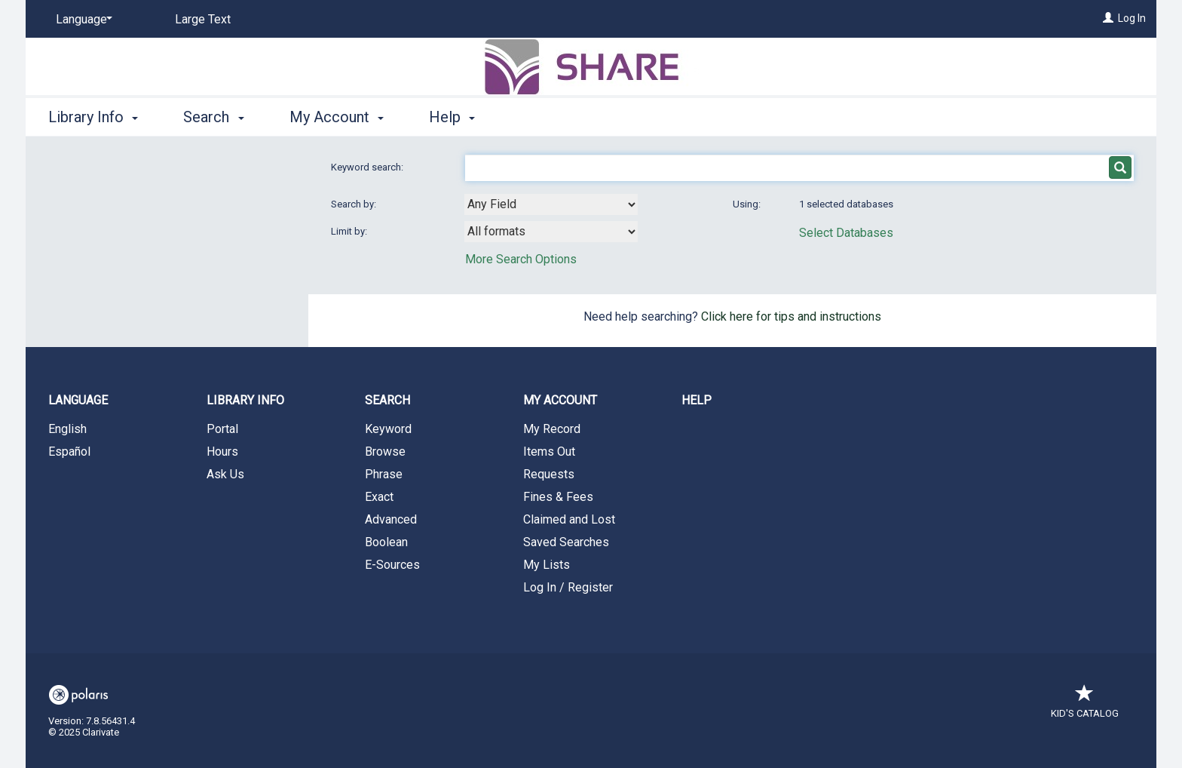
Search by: (354, 204)
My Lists (546, 565)
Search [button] (213, 117)
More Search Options (521, 259)
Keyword (388, 429)
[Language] (81, 20)
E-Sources (392, 565)
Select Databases (846, 233)
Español (69, 451)
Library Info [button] (93, 117)
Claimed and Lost (569, 519)
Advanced (391, 519)
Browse (385, 451)
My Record (551, 429)
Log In (1132, 18)
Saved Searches (566, 542)
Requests (548, 474)
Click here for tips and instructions (791, 316)
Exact (379, 497)
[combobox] (551, 204)
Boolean (386, 542)
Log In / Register (568, 587)
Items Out (549, 451)
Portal (222, 429)
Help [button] (452, 117)
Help (696, 400)
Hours (222, 451)
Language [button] (78, 400)
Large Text (203, 19)
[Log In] (1108, 18)
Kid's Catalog (1085, 706)
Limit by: (350, 231)
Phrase (384, 474)
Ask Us (225, 474)
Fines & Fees (558, 497)
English (67, 429)
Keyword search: (368, 167)
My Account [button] (336, 117)
